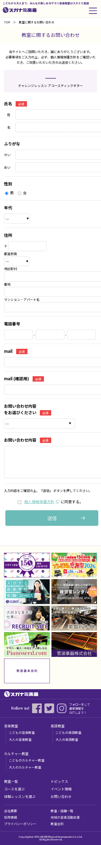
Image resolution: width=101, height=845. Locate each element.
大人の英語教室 (66, 739)
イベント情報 (61, 788)
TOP (7, 22)
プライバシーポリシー (20, 823)
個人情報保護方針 (39, 501)
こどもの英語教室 (68, 732)
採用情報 (10, 817)
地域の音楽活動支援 (65, 817)
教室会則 (57, 823)
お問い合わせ (61, 796)
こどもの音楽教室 (22, 732)
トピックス (59, 781)
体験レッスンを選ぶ (20, 796)
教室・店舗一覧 (62, 810)
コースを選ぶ (14, 788)
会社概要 (10, 810)
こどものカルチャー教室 (26, 760)
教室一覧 (11, 781)
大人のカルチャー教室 (25, 767)
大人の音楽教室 (20, 739)
